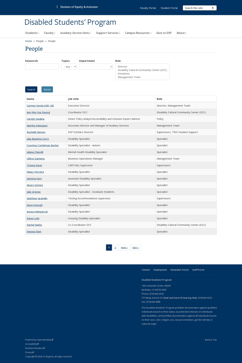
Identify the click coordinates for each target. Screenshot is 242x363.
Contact (146, 269)
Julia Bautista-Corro (38, 138)
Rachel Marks (34, 224)
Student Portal (169, 8)
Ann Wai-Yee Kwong (38, 112)
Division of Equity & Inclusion (79, 7)
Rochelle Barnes (36, 132)
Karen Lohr (33, 218)
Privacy (29, 352)
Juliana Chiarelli (35, 152)
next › (125, 248)
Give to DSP (164, 33)
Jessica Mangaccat (37, 211)
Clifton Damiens (36, 158)
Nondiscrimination (35, 348)
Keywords (31, 60)
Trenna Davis (34, 165)
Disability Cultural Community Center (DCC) (142, 70)
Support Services (108, 33)
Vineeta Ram (34, 231)
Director (142, 66)
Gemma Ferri (34, 178)
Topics (65, 60)
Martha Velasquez (37, 125)
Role (118, 60)
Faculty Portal (148, 8)
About (182, 33)
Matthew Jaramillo (37, 198)
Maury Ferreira (35, 171)
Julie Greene (34, 191)
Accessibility (32, 344)
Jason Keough (35, 205)
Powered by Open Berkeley (39, 339)
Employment (160, 269)
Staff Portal (198, 269)
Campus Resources (138, 33)
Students (32, 33)
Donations (142, 73)
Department (87, 60)
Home (28, 41)
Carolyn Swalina (35, 118)
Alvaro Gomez (35, 185)
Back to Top (211, 339)
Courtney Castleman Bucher (43, 145)
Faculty (49, 33)
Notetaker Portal (180, 269)
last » (137, 248)
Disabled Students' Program (70, 22)
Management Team (142, 77)
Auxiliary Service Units (75, 33)
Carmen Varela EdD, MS (40, 105)
